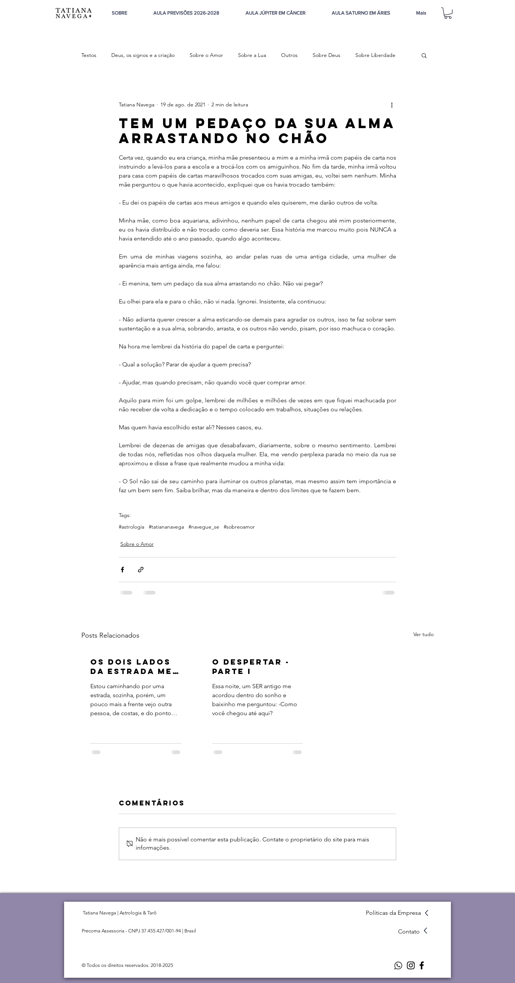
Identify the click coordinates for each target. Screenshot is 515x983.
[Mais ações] (391, 104)
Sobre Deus (326, 55)
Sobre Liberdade (375, 55)
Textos (88, 55)
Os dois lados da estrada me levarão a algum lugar (131, 666)
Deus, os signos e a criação (143, 55)
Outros (289, 55)
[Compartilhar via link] (140, 569)
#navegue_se (204, 527)
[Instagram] (411, 965)
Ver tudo (423, 634)
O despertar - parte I (251, 666)
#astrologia (131, 527)
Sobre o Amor (206, 55)
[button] (448, 13)
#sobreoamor (239, 527)
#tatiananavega (166, 527)
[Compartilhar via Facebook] (122, 569)
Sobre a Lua (252, 55)
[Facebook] (421, 965)
